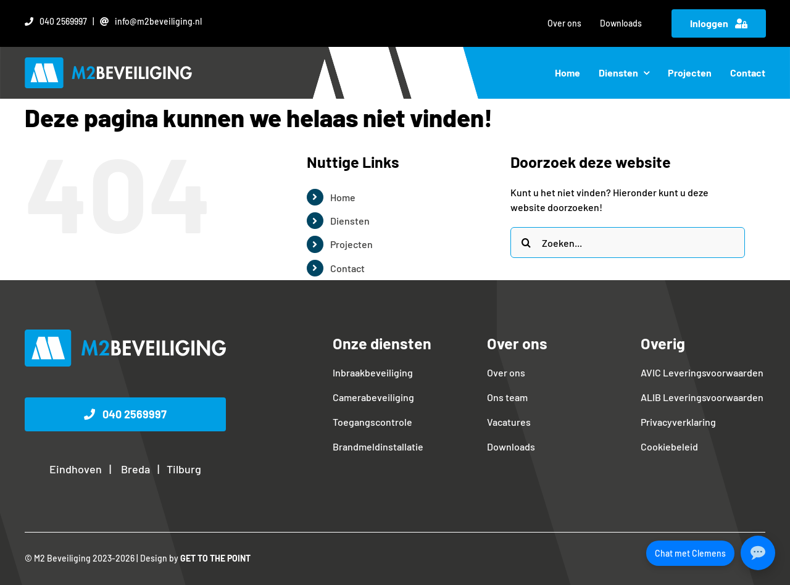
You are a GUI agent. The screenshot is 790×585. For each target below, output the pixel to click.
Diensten (350, 220)
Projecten (351, 244)
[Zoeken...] (627, 242)
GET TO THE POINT (215, 558)
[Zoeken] (525, 242)
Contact (347, 268)
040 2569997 (63, 21)
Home (343, 197)
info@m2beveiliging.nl (158, 21)
